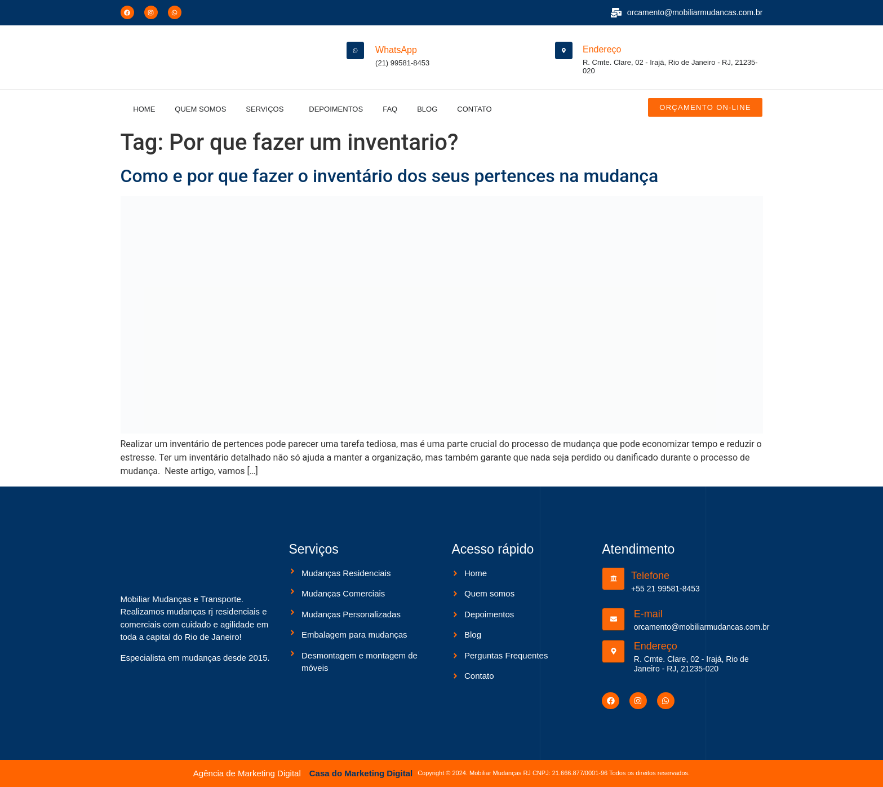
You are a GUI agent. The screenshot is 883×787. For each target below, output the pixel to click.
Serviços (264, 109)
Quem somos (200, 109)
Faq (390, 109)
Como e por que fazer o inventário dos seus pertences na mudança (390, 176)
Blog (427, 109)
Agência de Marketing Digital (247, 773)
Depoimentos (336, 109)
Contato (474, 109)
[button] (267, 109)
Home (144, 109)
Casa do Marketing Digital (360, 773)
